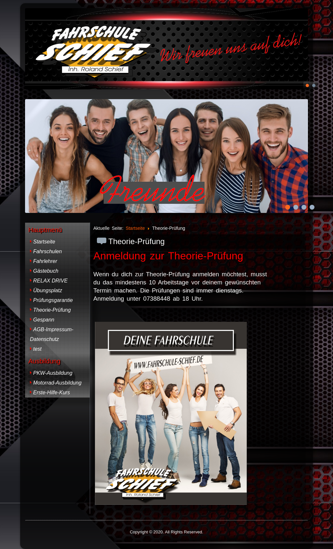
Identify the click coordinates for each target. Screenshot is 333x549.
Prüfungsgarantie (53, 300)
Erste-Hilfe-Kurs (51, 392)
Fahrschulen (47, 251)
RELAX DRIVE (50, 280)
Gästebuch (45, 271)
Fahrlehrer (45, 261)
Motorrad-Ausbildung (57, 383)
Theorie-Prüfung (52, 310)
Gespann (43, 319)
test (37, 349)
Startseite (44, 241)
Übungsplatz (47, 290)
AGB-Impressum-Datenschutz (51, 334)
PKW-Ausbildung (53, 373)
